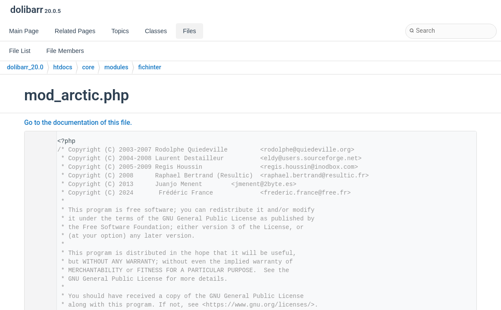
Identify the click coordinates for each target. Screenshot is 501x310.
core (88, 67)
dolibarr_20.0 (25, 67)
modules (116, 67)
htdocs (62, 67)
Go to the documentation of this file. (78, 123)
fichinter (149, 67)
